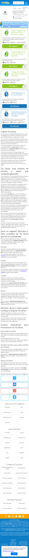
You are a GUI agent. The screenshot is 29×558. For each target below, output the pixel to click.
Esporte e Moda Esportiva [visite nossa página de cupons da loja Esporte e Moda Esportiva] (22, 473)
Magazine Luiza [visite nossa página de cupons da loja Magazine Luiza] (7, 437)
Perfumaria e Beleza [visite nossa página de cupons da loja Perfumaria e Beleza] (7, 493)
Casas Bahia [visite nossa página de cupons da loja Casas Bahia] (7, 432)
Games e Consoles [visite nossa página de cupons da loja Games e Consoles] (22, 478)
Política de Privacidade (8, 551)
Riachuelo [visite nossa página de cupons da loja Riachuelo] (7, 442)
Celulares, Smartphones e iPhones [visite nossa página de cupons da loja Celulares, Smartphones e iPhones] (7, 468)
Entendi (14, 553)
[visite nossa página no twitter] (16, 516)
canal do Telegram (18, 25)
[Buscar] (22, 3)
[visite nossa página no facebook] (6, 516)
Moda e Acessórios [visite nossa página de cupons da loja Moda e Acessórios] (7, 488)
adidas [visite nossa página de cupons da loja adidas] (21, 457)
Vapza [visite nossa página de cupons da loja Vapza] (21, 412)
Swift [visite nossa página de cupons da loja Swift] (22, 407)
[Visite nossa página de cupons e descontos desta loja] (6, 32)
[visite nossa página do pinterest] (23, 516)
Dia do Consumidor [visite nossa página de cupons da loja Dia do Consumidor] (7, 508)
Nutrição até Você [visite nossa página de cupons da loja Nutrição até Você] (7, 417)
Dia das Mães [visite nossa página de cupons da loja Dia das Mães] (22, 503)
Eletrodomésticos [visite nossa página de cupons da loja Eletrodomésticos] (22, 468)
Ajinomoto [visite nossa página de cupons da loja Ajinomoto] (7, 422)
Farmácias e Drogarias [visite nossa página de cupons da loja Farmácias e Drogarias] (7, 478)
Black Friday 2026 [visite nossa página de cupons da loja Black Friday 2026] (7, 503)
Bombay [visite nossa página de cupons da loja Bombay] (22, 417)
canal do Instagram (15, 26)
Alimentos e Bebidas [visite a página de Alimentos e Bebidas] (18, 18)
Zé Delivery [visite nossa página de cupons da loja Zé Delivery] (7, 407)
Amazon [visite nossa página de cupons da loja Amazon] (22, 432)
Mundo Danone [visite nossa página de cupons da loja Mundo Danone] (7, 412)
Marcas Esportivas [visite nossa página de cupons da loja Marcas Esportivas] (22, 483)
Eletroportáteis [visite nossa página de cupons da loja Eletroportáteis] (7, 473)
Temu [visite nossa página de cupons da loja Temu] (21, 447)
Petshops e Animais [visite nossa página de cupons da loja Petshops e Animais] (21, 493)
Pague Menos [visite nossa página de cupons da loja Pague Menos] (7, 447)
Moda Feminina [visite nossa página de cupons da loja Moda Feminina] (21, 488)
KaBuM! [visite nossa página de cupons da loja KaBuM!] (7, 457)
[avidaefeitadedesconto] (14, 378)
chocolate (3, 255)
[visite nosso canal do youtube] (20, 516)
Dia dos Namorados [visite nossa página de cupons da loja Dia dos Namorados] (21, 508)
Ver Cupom (16, 46)
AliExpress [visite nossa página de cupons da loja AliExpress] (21, 452)
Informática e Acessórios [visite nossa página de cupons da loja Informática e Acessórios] (7, 483)
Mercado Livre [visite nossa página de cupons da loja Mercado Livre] (22, 437)
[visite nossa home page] (7, 2)
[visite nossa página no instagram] (13, 516)
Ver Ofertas (14, 106)
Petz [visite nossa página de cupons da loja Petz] (7, 452)
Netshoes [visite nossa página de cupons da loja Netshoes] (22, 442)
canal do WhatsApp (8, 25)
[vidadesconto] (14, 397)
